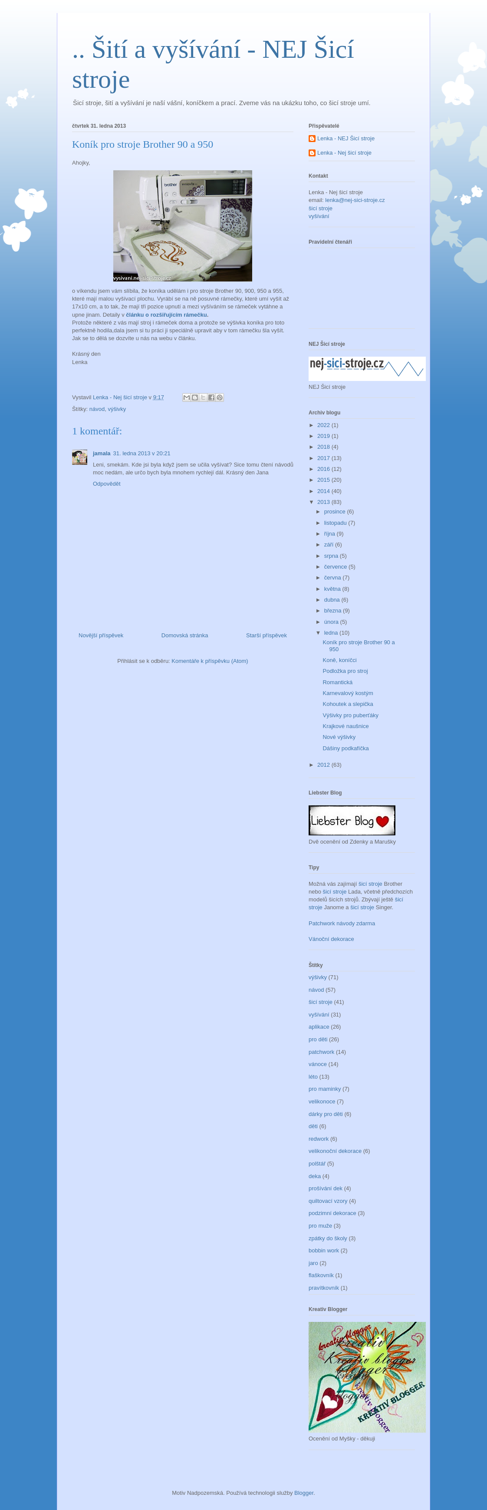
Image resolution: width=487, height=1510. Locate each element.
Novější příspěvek (101, 635)
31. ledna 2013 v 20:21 (141, 453)
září (329, 544)
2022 (324, 425)
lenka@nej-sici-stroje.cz (355, 200)
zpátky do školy (328, 1238)
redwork (319, 1139)
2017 (324, 458)
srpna (332, 556)
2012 (324, 765)
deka (315, 1176)
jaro (313, 1263)
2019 (324, 436)
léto (313, 1076)
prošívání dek (325, 1188)
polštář (317, 1163)
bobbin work (324, 1250)
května (333, 589)
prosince (335, 511)
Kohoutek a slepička (347, 704)
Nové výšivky (338, 737)
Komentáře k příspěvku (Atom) (209, 661)
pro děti (318, 1039)
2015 (324, 480)
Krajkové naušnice (345, 726)
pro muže (320, 1225)
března (333, 610)
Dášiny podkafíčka (345, 748)
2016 (324, 469)
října (330, 533)
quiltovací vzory (328, 1201)
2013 (324, 502)
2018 (324, 447)
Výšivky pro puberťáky (350, 715)
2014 (324, 491)
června (333, 577)
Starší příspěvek (266, 635)
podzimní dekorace (332, 1213)
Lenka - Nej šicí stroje (121, 397)
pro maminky (325, 1089)
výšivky (117, 409)
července (336, 566)
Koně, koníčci (339, 660)
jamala (101, 453)
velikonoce (322, 1101)
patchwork (321, 1052)
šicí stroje (320, 208)
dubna (333, 599)
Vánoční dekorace (331, 939)
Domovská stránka (184, 635)
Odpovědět (107, 483)
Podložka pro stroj (345, 671)
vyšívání (319, 216)
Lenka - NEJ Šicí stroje (346, 138)
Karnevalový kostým (347, 693)
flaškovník (321, 1275)
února (332, 622)
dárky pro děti (326, 1114)
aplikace (319, 1026)
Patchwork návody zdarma (342, 923)
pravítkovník (324, 1288)
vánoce (318, 1064)
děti (313, 1126)
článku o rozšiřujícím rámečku (166, 314)
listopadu (336, 523)
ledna (331, 632)
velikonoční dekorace (335, 1151)
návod (97, 409)
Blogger (303, 1493)
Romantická (337, 682)
